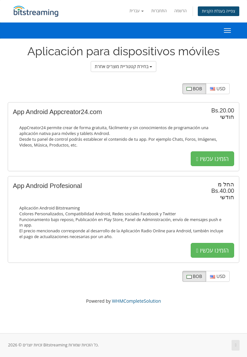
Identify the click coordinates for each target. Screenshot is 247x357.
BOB (194, 88)
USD (217, 88)
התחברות (159, 10)
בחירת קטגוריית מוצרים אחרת (123, 66)
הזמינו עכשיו (212, 159)
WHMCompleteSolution (136, 301)
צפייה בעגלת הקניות (218, 11)
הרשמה (180, 10)
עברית (137, 10)
